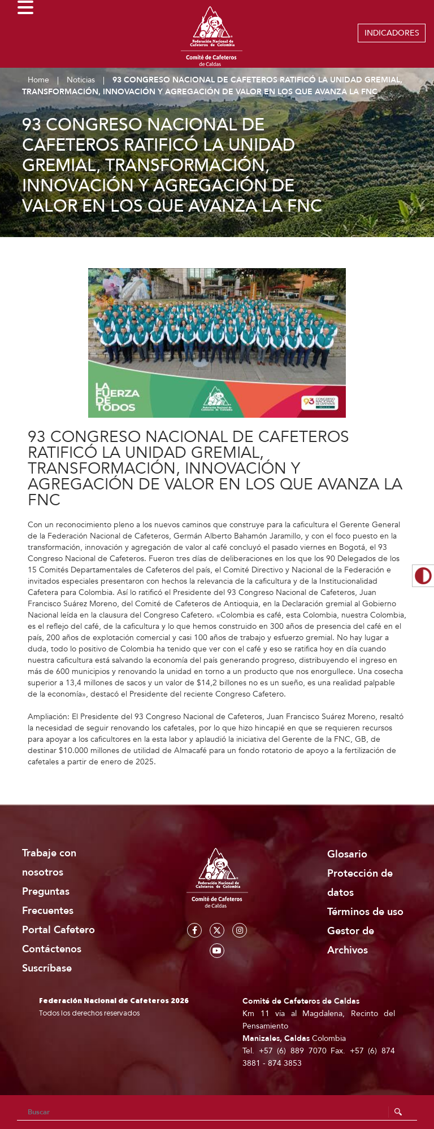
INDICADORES (391, 33)
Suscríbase (47, 968)
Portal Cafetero (58, 930)
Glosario (347, 854)
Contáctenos (51, 949)
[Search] (217, 1112)
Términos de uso (365, 912)
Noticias (81, 80)
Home (38, 80)
